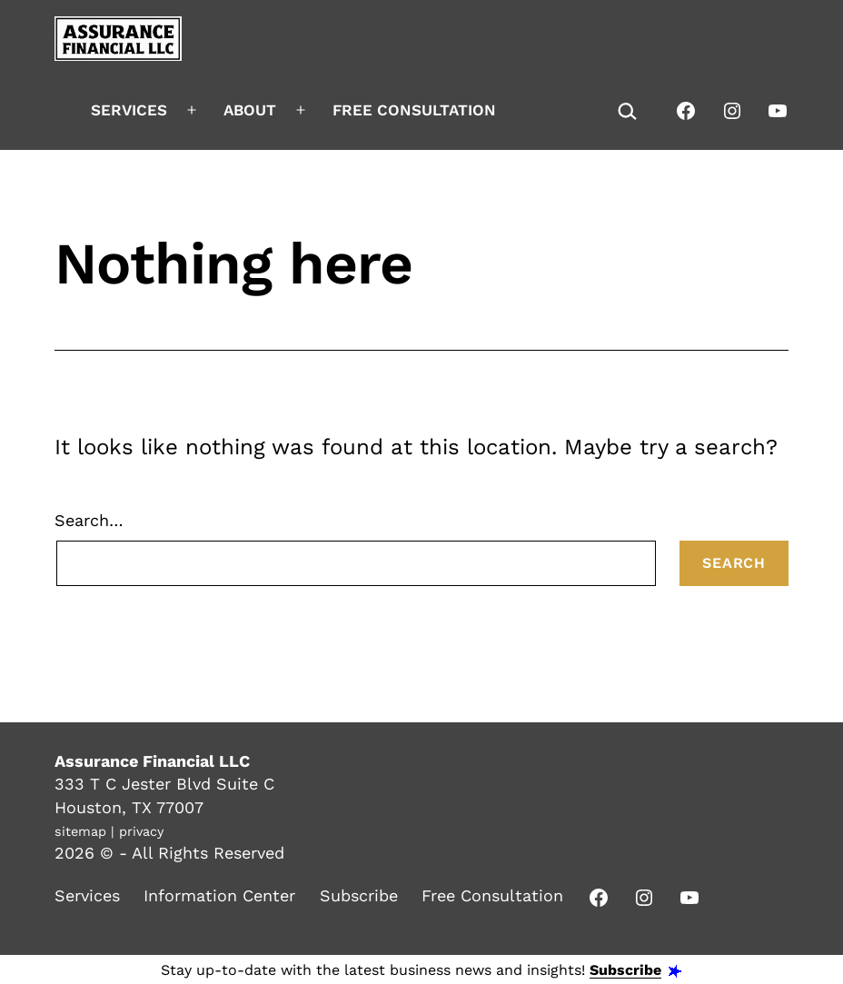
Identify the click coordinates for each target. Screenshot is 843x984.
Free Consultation (414, 110)
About (249, 110)
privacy (141, 831)
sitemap (80, 831)
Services (129, 110)
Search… (89, 520)
